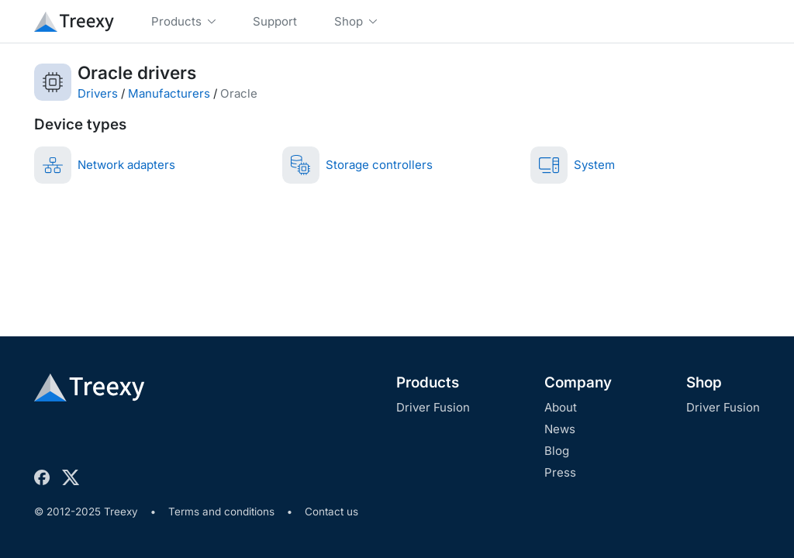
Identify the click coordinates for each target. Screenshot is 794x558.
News (559, 429)
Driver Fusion (433, 407)
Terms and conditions (221, 511)
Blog (556, 450)
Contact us (331, 511)
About (560, 407)
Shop (704, 382)
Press (560, 472)
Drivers (98, 93)
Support (275, 21)
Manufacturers (169, 93)
